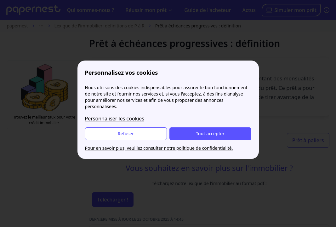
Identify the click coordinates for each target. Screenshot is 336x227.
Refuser (126, 134)
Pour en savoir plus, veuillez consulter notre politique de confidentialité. (159, 148)
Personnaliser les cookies (115, 118)
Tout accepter (210, 134)
